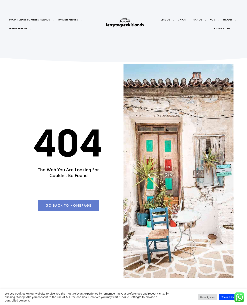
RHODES (229, 20)
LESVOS (168, 20)
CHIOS (184, 20)
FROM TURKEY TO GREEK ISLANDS (31, 20)
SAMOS (200, 20)
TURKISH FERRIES (70, 20)
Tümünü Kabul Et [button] (231, 297)
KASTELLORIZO (225, 29)
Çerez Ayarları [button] (207, 297)
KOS (214, 20)
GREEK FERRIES (20, 29)
